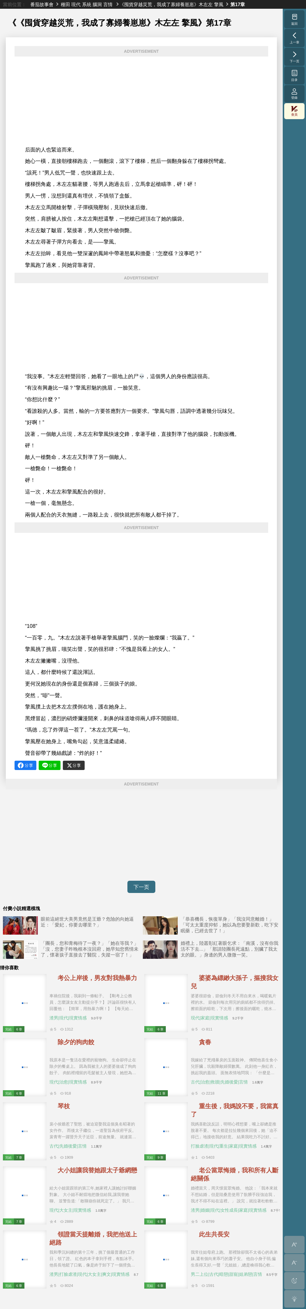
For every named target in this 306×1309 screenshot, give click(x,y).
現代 (76, 4)
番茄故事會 (42, 4)
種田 (65, 4)
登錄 (294, 93)
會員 (294, 111)
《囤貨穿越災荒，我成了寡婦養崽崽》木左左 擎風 (171, 4)
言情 (108, 4)
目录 (294, 75)
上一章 (294, 38)
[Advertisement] (141, 101)
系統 (86, 4)
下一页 (141, 887)
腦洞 (97, 4)
